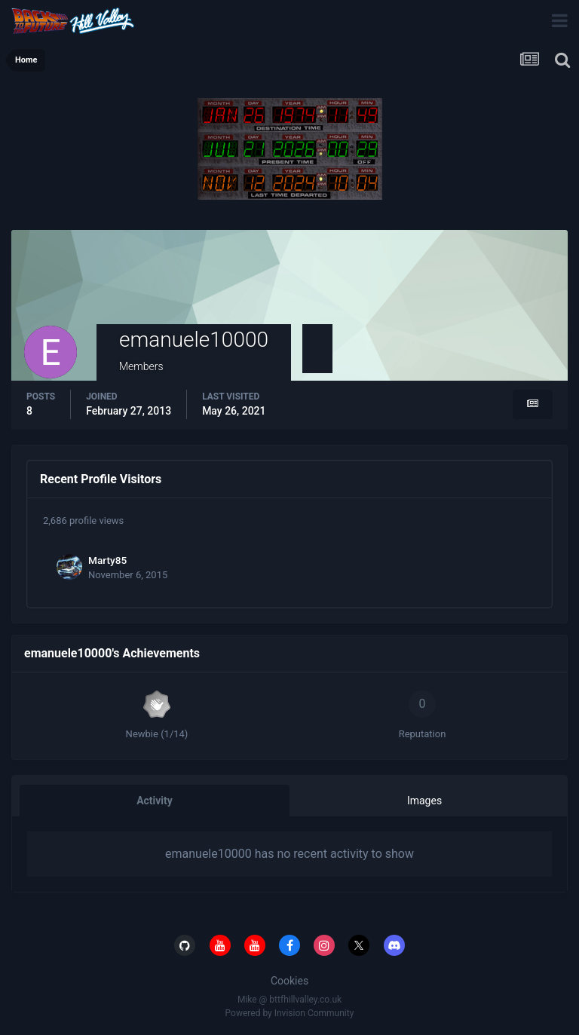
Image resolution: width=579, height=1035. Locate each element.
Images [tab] (424, 801)
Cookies (289, 981)
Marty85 (107, 560)
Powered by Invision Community (289, 1013)
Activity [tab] (154, 801)
